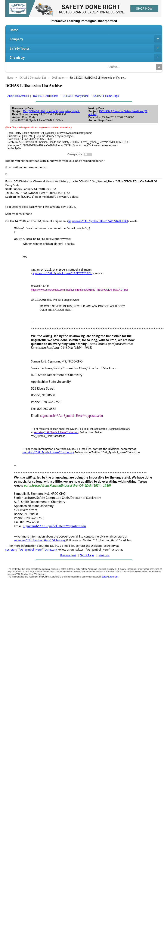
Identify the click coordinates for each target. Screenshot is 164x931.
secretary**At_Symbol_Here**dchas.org (48, 452)
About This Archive (18, 95)
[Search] (159, 67)
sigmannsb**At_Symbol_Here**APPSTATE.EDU (98, 221)
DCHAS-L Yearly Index (76, 95)
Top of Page (87, 555)
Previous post (68, 555)
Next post (104, 555)
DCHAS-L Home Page (106, 95)
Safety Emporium (110, 577)
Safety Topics (85, 48)
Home (14, 29)
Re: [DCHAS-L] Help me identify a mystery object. (51, 111)
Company (85, 39)
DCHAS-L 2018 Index (45, 95)
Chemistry (85, 57)
